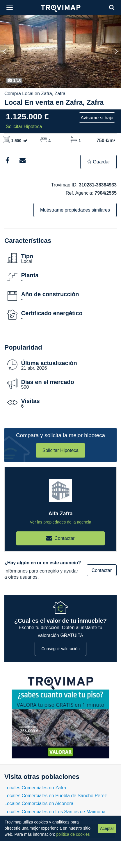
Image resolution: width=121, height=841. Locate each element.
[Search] (111, 7)
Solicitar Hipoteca (60, 450)
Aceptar (107, 828)
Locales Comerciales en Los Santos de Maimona (55, 811)
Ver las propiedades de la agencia (60, 522)
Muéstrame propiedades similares (75, 209)
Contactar (102, 570)
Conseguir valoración (60, 648)
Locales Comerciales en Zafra (35, 787)
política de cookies (73, 834)
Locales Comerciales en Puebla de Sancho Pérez (55, 795)
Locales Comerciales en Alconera (38, 803)
